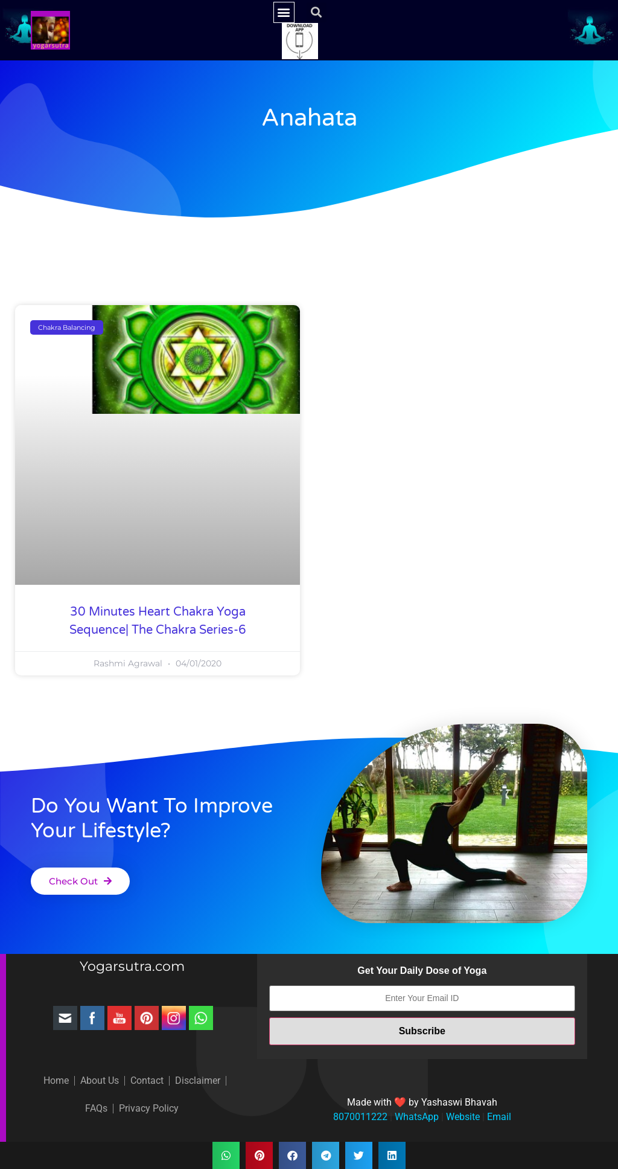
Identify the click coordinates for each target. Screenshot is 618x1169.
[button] (284, 12)
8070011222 (360, 1116)
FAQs (96, 1108)
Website (462, 1116)
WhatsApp (415, 1116)
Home (56, 1080)
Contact (147, 1080)
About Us (99, 1080)
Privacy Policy (149, 1108)
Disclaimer (197, 1080)
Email (498, 1116)
